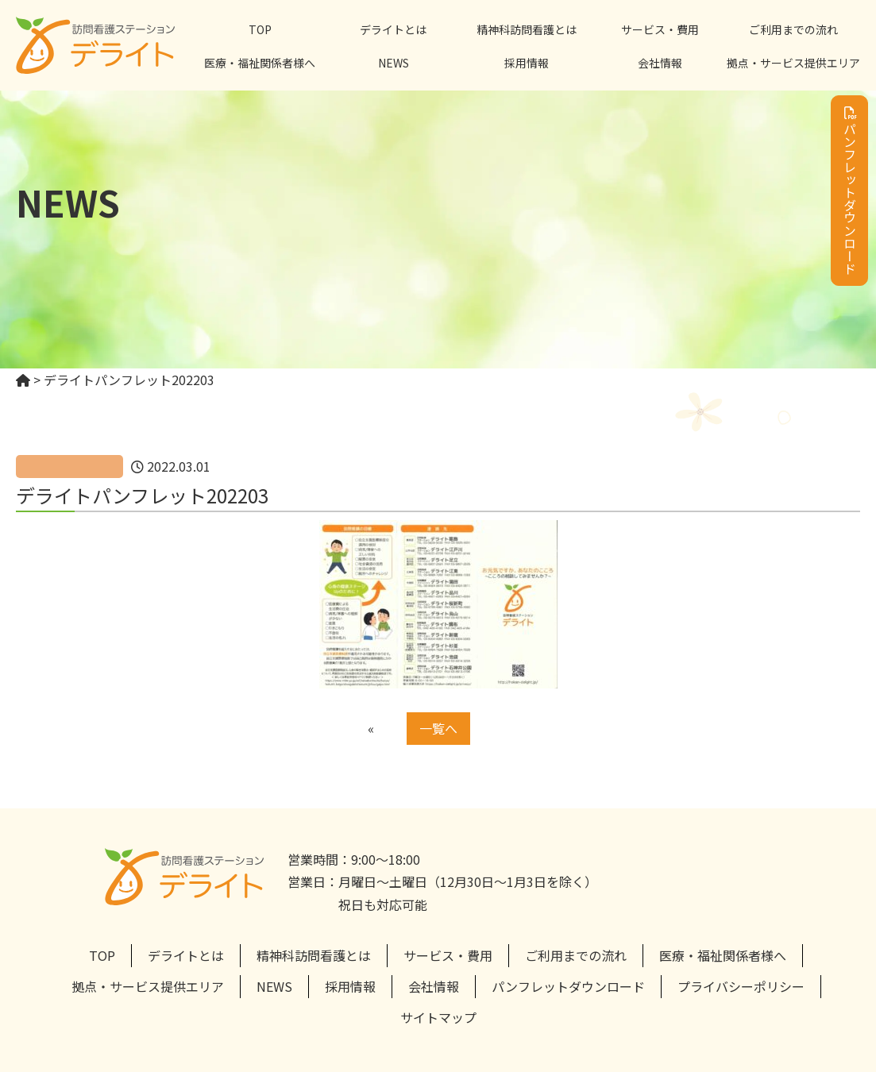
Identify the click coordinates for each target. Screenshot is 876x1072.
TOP (260, 29)
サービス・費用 (660, 29)
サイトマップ (438, 1017)
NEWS (393, 63)
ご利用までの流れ (793, 29)
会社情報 (660, 63)
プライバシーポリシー (741, 986)
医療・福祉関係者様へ (259, 63)
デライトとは (393, 29)
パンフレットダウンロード (849, 190)
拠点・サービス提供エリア (793, 63)
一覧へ (438, 728)
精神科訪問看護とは (527, 29)
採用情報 (526, 63)
